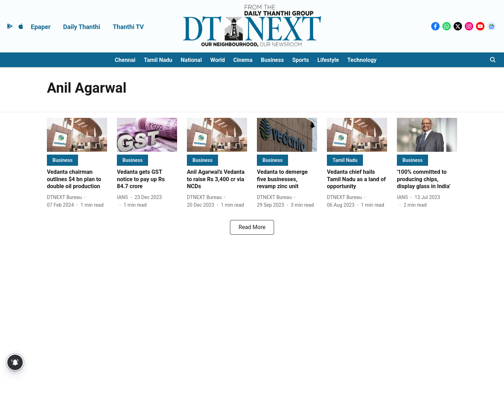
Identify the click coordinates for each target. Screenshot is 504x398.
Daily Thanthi (81, 26)
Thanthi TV (128, 26)
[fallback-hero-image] (77, 135)
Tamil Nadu (158, 60)
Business (272, 60)
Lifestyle (328, 60)
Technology (362, 60)
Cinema (243, 60)
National (191, 60)
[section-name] (62, 160)
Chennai (125, 60)
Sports (300, 60)
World (217, 60)
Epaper (40, 26)
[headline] (77, 179)
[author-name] (65, 197)
